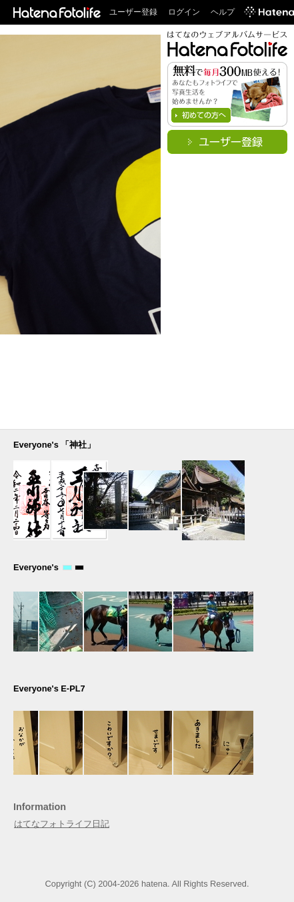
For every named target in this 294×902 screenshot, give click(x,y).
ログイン (184, 12)
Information (39, 806)
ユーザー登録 (133, 12)
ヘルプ (223, 12)
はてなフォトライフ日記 (61, 824)
